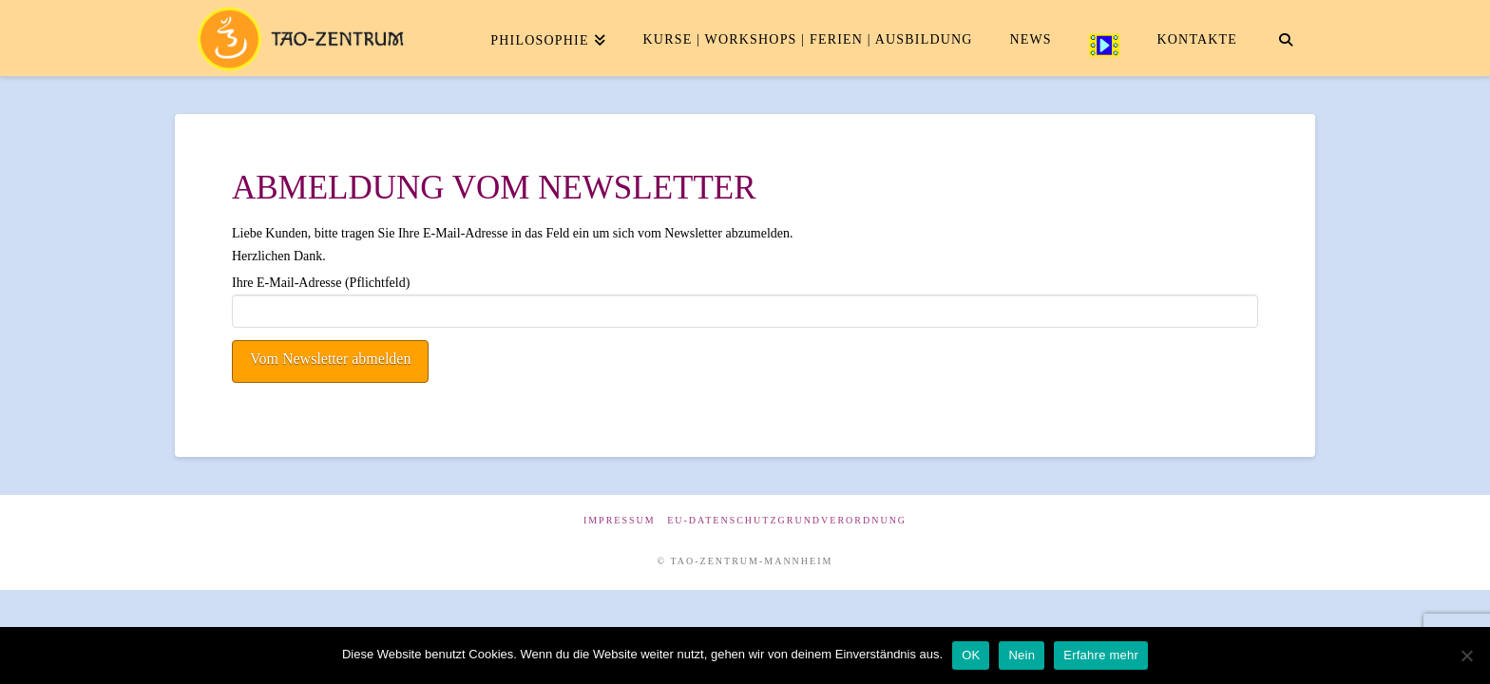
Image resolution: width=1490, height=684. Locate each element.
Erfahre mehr (1100, 655)
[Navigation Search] (1285, 38)
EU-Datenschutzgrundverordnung (787, 520)
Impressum (619, 520)
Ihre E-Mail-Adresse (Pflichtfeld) (745, 298)
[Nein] (1466, 655)
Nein (1021, 655)
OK (971, 655)
